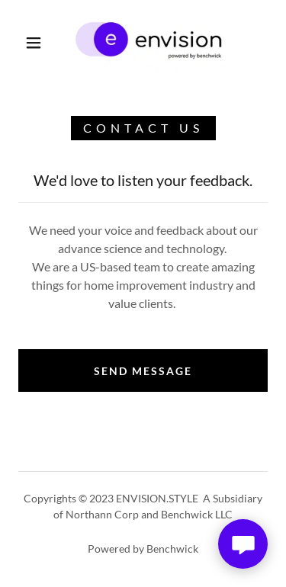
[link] (145, 42)
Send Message (143, 370)
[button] (33, 42)
